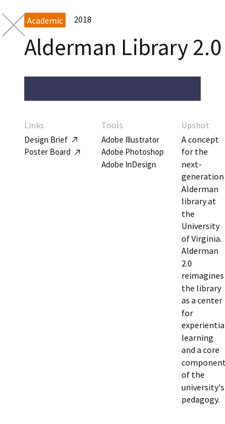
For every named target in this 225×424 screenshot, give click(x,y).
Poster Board (52, 151)
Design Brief (50, 139)
